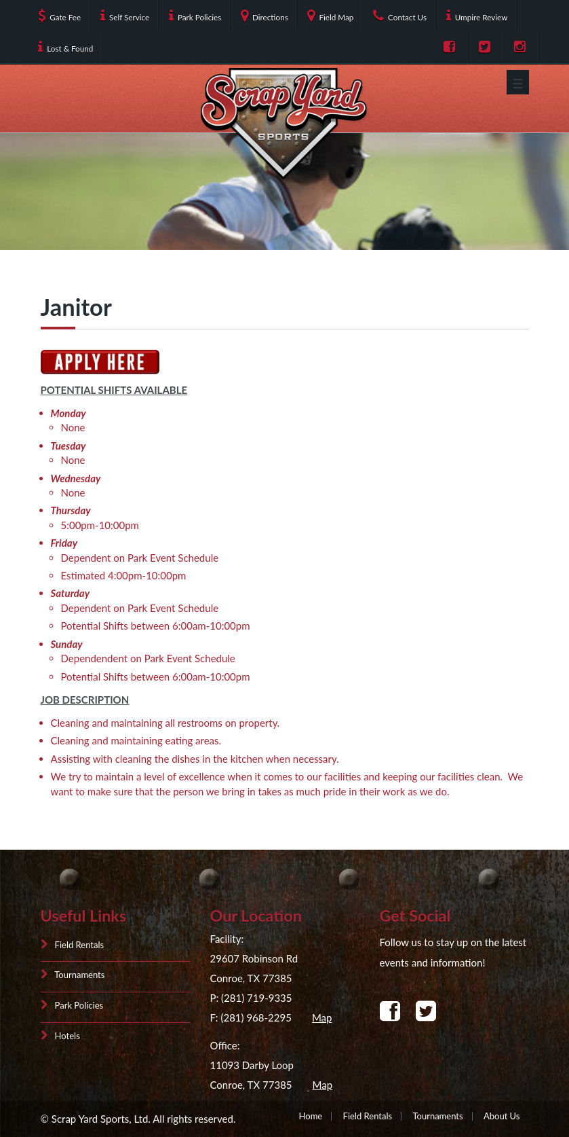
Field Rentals (72, 945)
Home (311, 1116)
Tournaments (73, 975)
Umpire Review (477, 15)
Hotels (60, 1036)
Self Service (124, 15)
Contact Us (400, 15)
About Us (502, 1116)
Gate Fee (59, 15)
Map (322, 1017)
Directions (264, 15)
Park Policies (195, 15)
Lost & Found (65, 47)
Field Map (330, 15)
